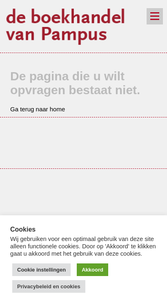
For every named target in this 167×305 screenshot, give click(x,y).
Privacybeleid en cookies (48, 286)
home (57, 109)
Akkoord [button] (92, 270)
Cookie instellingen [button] (41, 270)
